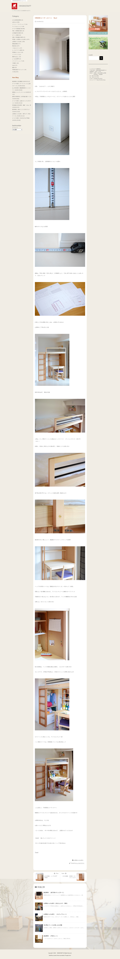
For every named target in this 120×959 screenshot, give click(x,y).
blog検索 (91, 55)
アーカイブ (15, 127)
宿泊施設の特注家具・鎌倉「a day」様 (21, 105)
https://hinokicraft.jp (101, 80)
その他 (15, 72)
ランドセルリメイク (18, 26)
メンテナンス (16, 54)
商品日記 (15, 46)
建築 (14, 67)
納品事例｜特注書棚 (17, 81)
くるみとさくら (17, 48)
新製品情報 (16, 43)
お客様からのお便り (78, 860)
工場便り (15, 63)
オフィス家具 (16, 35)
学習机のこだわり (17, 52)
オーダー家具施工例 (18, 28)
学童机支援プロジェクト (19, 69)
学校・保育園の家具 (18, 31)
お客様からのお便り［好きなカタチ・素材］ (56, 903)
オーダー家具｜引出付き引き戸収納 (20, 118)
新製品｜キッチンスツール (18, 92)
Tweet (36, 852)
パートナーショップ (18, 61)
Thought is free (68, 955)
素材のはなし (16, 56)
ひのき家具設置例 (17, 20)
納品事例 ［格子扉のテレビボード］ (54, 892)
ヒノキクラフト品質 (18, 50)
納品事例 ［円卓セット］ (51, 936)
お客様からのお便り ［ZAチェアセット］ (55, 914)
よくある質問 (16, 59)
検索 (101, 58)
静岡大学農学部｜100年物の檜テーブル (21, 96)
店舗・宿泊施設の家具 (18, 37)
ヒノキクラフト (80, 863)
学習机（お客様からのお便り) (20, 39)
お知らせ (15, 22)
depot (14, 65)
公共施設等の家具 (17, 33)
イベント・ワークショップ (19, 24)
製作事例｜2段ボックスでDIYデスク (21, 109)
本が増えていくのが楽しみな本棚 (53, 925)
